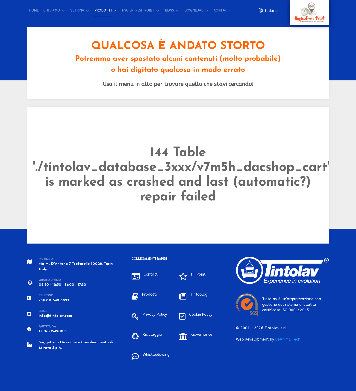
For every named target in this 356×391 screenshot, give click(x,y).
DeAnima (287, 339)
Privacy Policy (156, 314)
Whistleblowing (158, 354)
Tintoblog (199, 294)
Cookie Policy (202, 314)
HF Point (199, 274)
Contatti (152, 274)
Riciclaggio (153, 334)
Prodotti (150, 294)
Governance (202, 334)
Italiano (270, 11)
